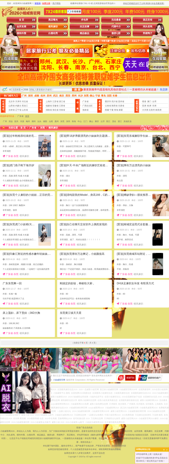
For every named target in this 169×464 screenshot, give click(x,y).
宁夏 (112, 110)
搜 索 (77, 89)
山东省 (25, 110)
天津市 (18, 101)
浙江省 (62, 101)
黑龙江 (25, 106)
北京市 (12, 101)
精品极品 (84, 33)
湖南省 (49, 110)
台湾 (154, 101)
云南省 (108, 106)
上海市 (49, 101)
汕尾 (51, 121)
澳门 (149, 101)
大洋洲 (145, 110)
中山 (80, 121)
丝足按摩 (84, 26)
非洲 (154, 106)
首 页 (21, 20)
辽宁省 (18, 110)
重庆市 (108, 101)
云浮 (103, 121)
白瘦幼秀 (53, 33)
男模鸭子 (147, 33)
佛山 (91, 121)
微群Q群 (116, 33)
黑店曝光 (53, 20)
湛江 (120, 121)
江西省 (62, 106)
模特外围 (21, 33)
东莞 (62, 121)
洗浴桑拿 (116, 20)
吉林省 (12, 110)
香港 (144, 101)
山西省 (12, 106)
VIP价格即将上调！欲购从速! (149, 454)
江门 (85, 121)
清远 (11, 121)
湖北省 (55, 110)
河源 (22, 121)
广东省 (85, 101)
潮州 (34, 121)
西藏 (107, 110)
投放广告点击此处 (84, 427)
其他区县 (128, 121)
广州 (5, 121)
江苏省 (55, 101)
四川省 (115, 101)
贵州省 (121, 101)
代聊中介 (116, 26)
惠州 (57, 121)
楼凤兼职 (53, 26)
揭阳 (45, 121)
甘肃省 (121, 106)
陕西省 (115, 106)
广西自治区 (87, 106)
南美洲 (158, 110)
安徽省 (55, 106)
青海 (116, 110)
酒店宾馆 (147, 20)
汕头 (39, 121)
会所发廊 (21, 26)
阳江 (108, 121)
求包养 (84, 20)
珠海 (74, 121)
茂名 (114, 121)
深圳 (68, 121)
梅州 (28, 121)
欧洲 (149, 106)
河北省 (25, 101)
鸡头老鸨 (147, 26)
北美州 (152, 110)
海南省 (85, 110)
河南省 (62, 110)
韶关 (16, 121)
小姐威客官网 (59, 380)
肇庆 (97, 121)
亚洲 (144, 106)
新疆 (121, 110)
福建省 (49, 106)
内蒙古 (18, 106)
